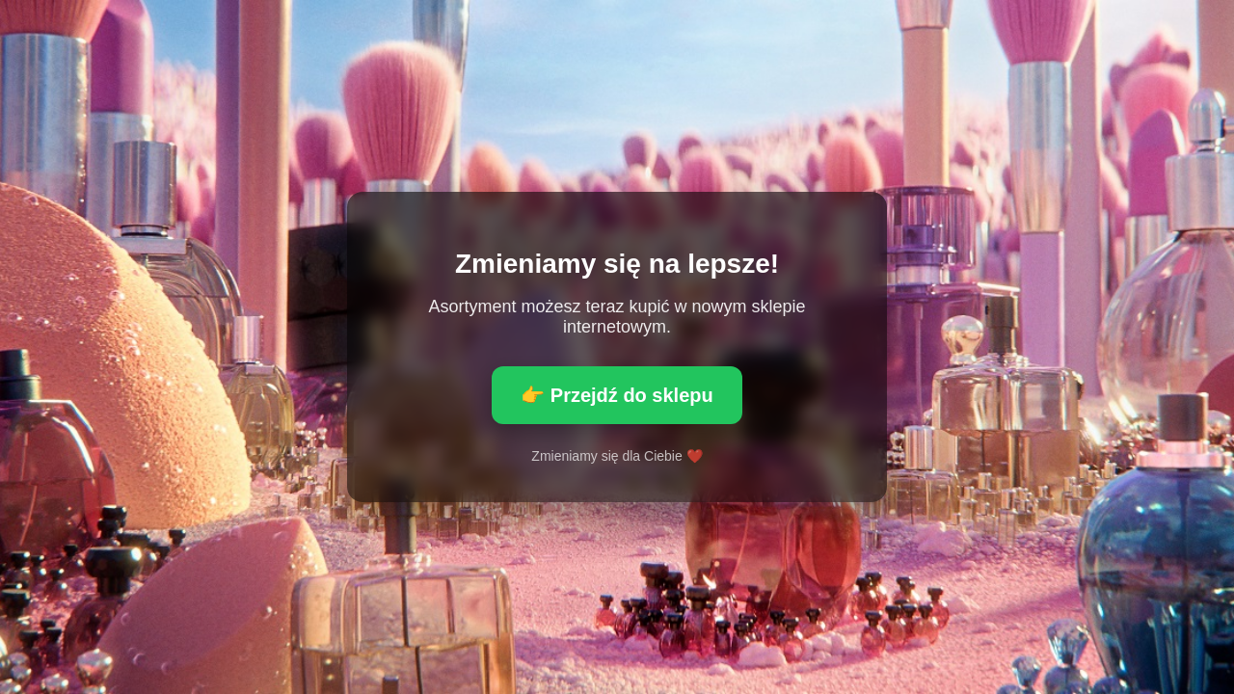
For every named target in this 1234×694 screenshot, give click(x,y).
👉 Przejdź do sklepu (616, 395)
